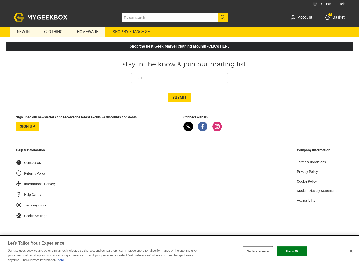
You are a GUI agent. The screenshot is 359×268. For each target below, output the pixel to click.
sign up (27, 126)
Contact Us (28, 162)
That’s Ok (292, 251)
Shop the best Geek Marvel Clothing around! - (179, 46)
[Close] (351, 251)
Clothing (53, 31)
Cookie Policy (307, 181)
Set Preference (258, 251)
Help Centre (28, 194)
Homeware (87, 31)
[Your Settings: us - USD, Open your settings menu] (322, 4)
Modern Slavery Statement (317, 190)
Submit (179, 97)
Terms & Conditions (311, 162)
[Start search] (223, 17)
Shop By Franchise (131, 31)
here (61, 260)
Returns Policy (31, 173)
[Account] (303, 17)
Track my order (31, 205)
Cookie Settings (31, 216)
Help (342, 3)
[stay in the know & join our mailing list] (179, 78)
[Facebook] (202, 130)
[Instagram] (217, 130)
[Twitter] (188, 130)
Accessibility (306, 200)
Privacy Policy (307, 171)
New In (23, 31)
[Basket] (335, 17)
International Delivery (36, 184)
